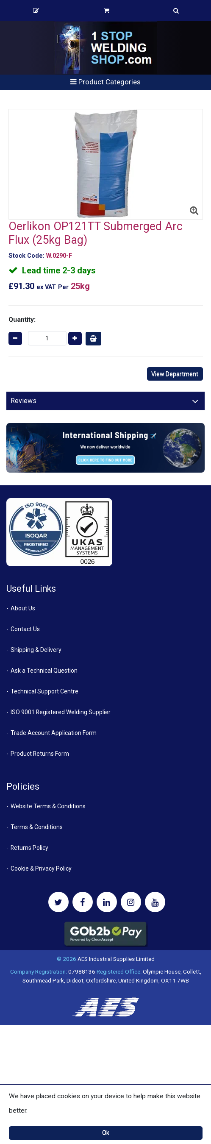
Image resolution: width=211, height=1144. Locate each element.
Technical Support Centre (44, 691)
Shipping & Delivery (36, 649)
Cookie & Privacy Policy (41, 868)
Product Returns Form (40, 753)
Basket (106, 10)
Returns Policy (29, 847)
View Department (174, 373)
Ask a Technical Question (44, 670)
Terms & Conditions (37, 827)
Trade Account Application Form (54, 732)
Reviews (23, 401)
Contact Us (25, 629)
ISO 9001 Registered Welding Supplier (61, 712)
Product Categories (105, 82)
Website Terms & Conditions (48, 806)
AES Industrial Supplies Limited (116, 958)
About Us (23, 608)
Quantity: (22, 319)
